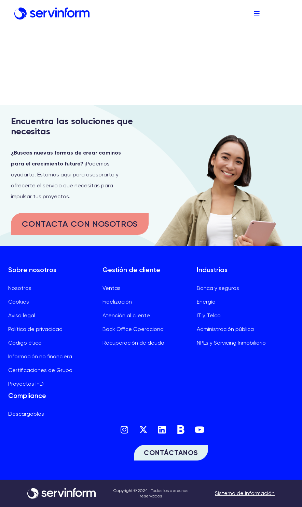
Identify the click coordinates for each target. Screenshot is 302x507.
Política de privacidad (35, 329)
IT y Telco (209, 315)
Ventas (111, 288)
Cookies (18, 301)
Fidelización (117, 301)
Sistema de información (245, 493)
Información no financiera (40, 356)
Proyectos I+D (26, 384)
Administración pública (225, 329)
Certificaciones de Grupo (40, 370)
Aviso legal (21, 315)
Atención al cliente (126, 315)
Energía (206, 301)
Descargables (26, 414)
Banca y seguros (218, 288)
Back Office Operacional (133, 329)
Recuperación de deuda (133, 342)
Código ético (25, 342)
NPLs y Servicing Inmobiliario (231, 342)
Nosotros (19, 288)
